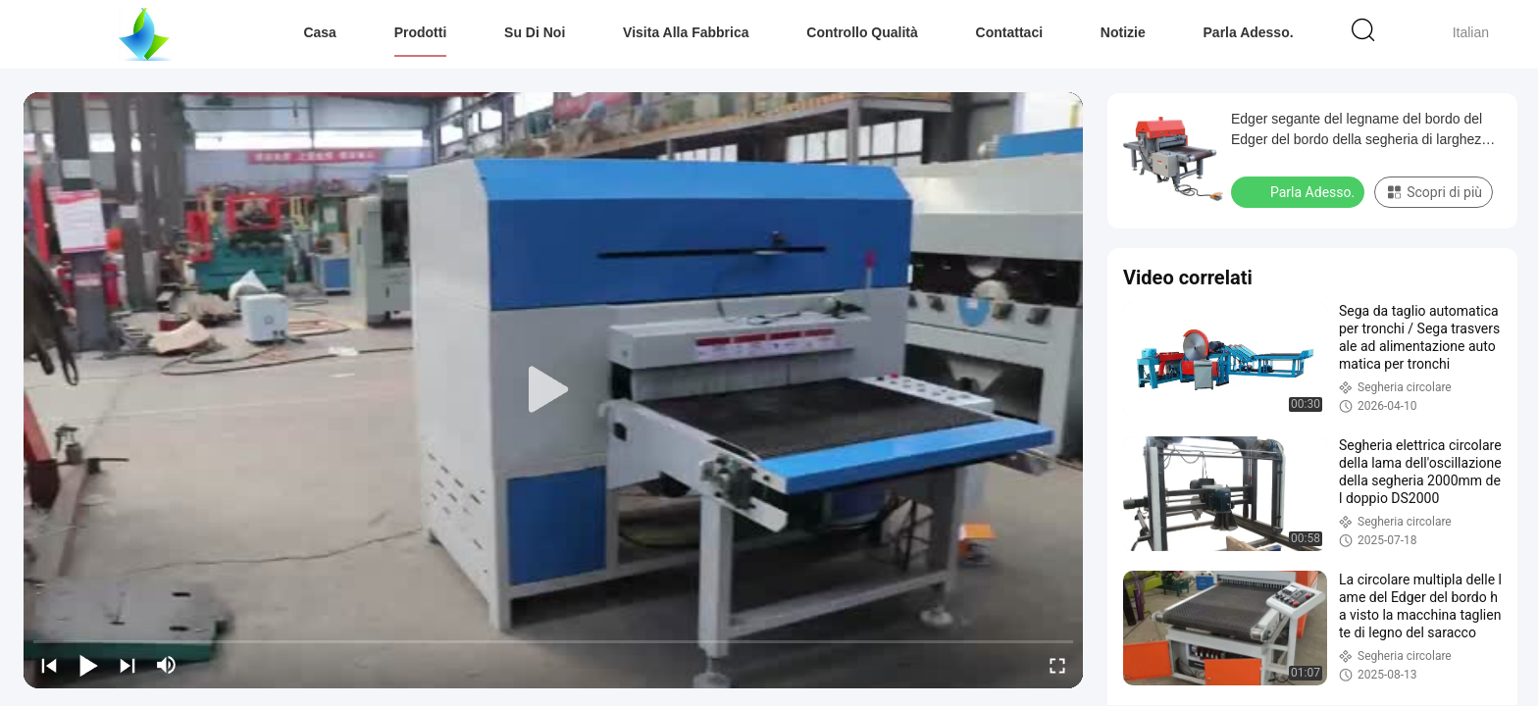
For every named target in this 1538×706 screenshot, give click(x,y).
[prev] (49, 665)
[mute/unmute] (166, 665)
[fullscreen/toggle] (1057, 665)
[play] (553, 390)
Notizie (1123, 32)
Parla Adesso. (1249, 32)
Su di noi (534, 32)
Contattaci (1009, 32)
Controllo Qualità (862, 32)
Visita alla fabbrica (685, 32)
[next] (127, 665)
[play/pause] (88, 665)
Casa (319, 32)
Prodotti (420, 32)
